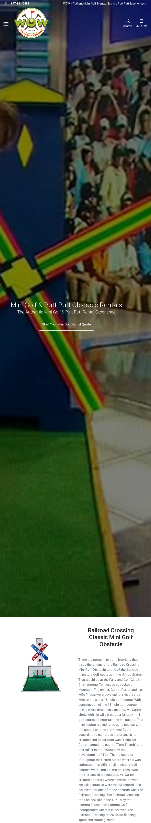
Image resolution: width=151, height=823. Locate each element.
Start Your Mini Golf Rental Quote (66, 324)
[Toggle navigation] (6, 23)
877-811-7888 (17, 4)
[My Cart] (141, 23)
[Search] (127, 23)
